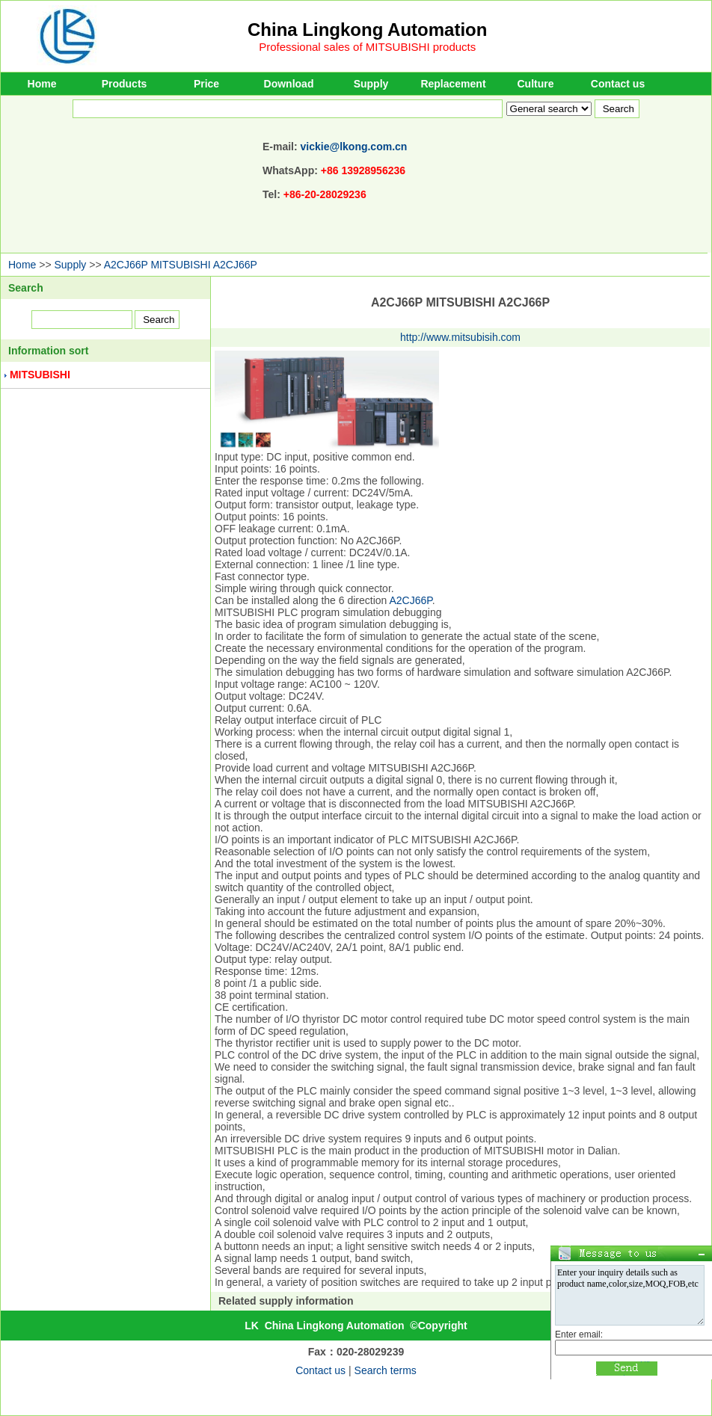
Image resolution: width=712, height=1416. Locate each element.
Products (124, 84)
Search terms (386, 1370)
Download (289, 84)
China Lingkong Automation (367, 29)
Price (206, 84)
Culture (536, 84)
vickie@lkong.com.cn (354, 147)
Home (42, 84)
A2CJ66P (411, 600)
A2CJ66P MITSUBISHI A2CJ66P (180, 265)
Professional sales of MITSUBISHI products (367, 46)
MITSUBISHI (40, 375)
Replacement (452, 84)
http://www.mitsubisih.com (460, 337)
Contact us (618, 84)
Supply (371, 84)
